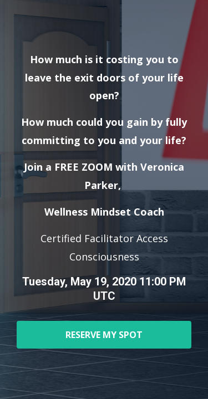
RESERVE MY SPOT (104, 335)
